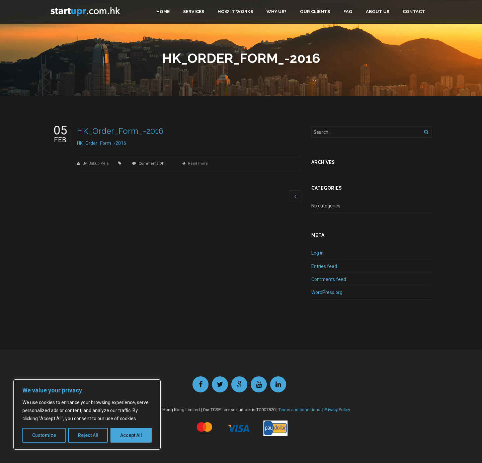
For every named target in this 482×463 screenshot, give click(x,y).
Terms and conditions (299, 409)
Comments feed (328, 279)
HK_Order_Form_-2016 (120, 131)
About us (377, 11)
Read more (198, 163)
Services (193, 11)
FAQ (347, 11)
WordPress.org (326, 292)
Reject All (88, 435)
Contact (414, 11)
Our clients (315, 11)
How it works (235, 11)
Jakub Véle (99, 163)
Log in (317, 253)
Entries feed (324, 266)
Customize (44, 435)
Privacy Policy (337, 409)
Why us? (276, 11)
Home (163, 11)
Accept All (131, 435)
